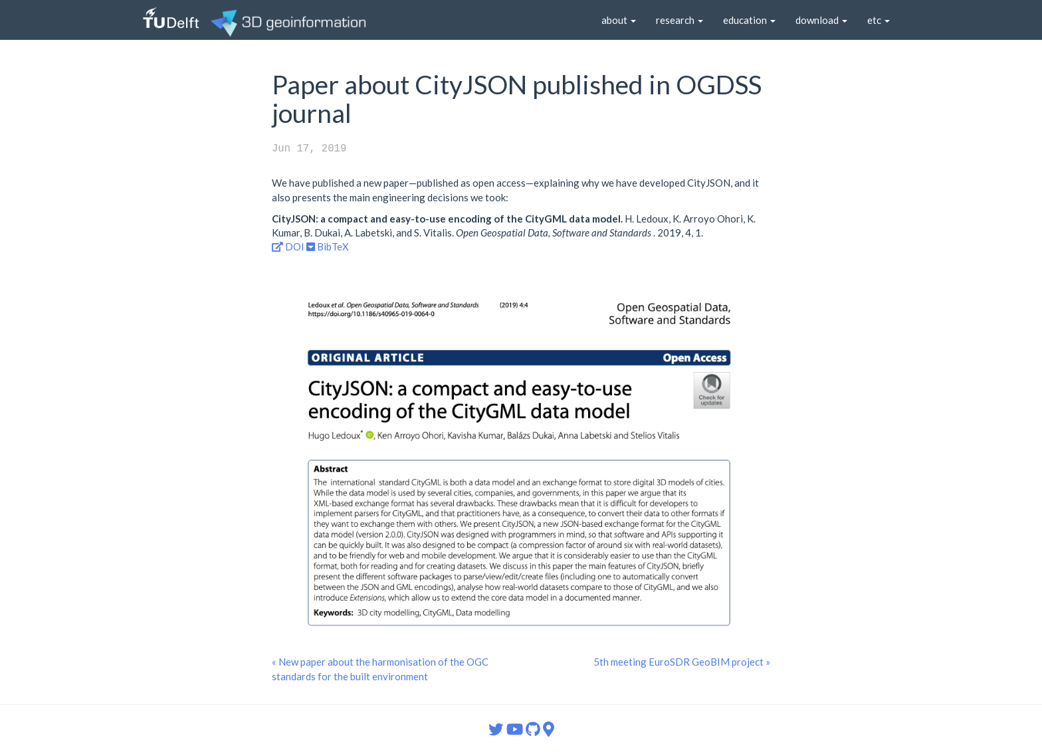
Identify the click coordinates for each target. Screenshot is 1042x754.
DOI (288, 246)
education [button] (749, 20)
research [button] (679, 20)
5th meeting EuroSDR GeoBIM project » (681, 662)
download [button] (821, 20)
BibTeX (327, 246)
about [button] (618, 20)
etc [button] (878, 20)
